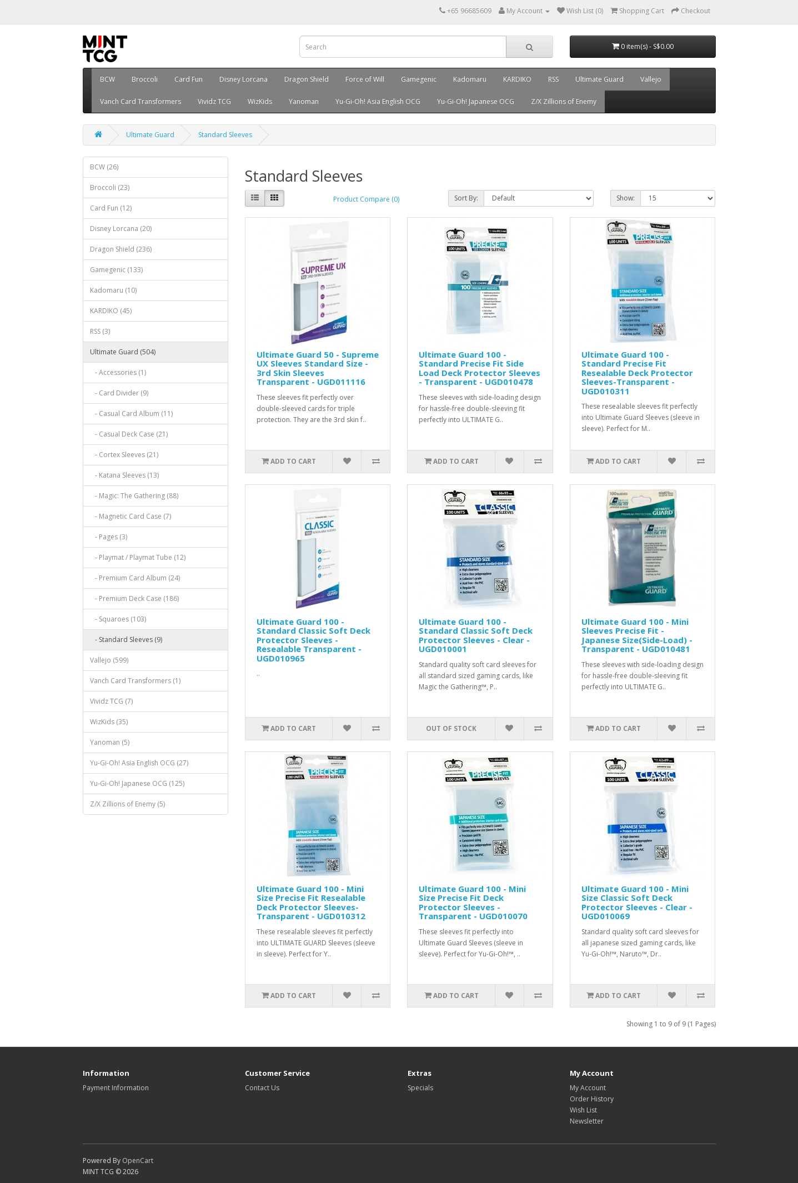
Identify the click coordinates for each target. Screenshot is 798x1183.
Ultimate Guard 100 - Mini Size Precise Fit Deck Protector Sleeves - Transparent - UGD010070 (473, 902)
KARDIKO (517, 79)
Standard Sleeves (225, 134)
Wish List (583, 1110)
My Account (588, 1087)
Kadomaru (469, 79)
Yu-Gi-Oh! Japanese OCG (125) (137, 783)
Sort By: (466, 198)
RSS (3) (100, 331)
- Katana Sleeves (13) (124, 475)
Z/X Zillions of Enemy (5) (127, 804)
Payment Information (116, 1087)
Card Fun (188, 79)
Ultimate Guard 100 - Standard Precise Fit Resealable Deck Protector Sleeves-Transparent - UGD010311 (637, 373)
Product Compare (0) (366, 199)
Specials (420, 1087)
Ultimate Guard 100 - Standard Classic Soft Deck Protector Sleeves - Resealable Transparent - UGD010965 (313, 640)
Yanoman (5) (109, 742)
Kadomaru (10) (113, 290)
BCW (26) (104, 167)
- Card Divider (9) (119, 393)
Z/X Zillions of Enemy (563, 101)
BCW (107, 79)
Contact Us (262, 1087)
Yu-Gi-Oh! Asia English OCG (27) (139, 763)
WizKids (260, 101)
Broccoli (145, 79)
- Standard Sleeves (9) (126, 639)
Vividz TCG (214, 101)
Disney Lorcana (243, 79)
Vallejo (650, 79)
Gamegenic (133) (116, 269)
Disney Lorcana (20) (121, 228)
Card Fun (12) (111, 208)
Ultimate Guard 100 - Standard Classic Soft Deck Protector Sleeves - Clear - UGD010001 (476, 635)
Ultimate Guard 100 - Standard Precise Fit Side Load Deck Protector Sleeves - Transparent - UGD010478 (479, 368)
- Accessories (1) (118, 372)
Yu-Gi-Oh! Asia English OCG (377, 101)
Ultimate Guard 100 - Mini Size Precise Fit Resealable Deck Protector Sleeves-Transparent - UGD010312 (311, 902)
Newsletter (587, 1121)
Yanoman (304, 101)
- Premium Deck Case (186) (134, 598)
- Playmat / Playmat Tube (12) (137, 557)
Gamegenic (418, 79)
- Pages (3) (108, 537)
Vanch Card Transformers (140, 101)
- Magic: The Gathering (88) (134, 495)
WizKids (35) (109, 721)
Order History (592, 1099)
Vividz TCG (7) (111, 701)
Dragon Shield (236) (121, 249)
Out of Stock (451, 728)
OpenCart (137, 1160)
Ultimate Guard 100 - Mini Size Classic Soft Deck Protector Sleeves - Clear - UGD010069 (636, 902)
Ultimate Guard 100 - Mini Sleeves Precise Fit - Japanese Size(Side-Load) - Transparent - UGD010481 (636, 635)
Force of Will (364, 79)
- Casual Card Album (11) (131, 413)
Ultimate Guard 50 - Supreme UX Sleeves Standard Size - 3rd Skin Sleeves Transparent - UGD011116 (318, 368)
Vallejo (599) (109, 660)
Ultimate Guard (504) (122, 352)
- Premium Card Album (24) (135, 578)
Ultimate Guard (599, 79)
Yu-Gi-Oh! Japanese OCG (475, 101)
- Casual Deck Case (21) (129, 434)
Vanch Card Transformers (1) (135, 680)
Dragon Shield (306, 79)
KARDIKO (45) (111, 310)
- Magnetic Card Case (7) (130, 516)
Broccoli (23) (109, 187)
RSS (553, 79)
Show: (625, 198)
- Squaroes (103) (118, 619)
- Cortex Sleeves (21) (124, 454)
